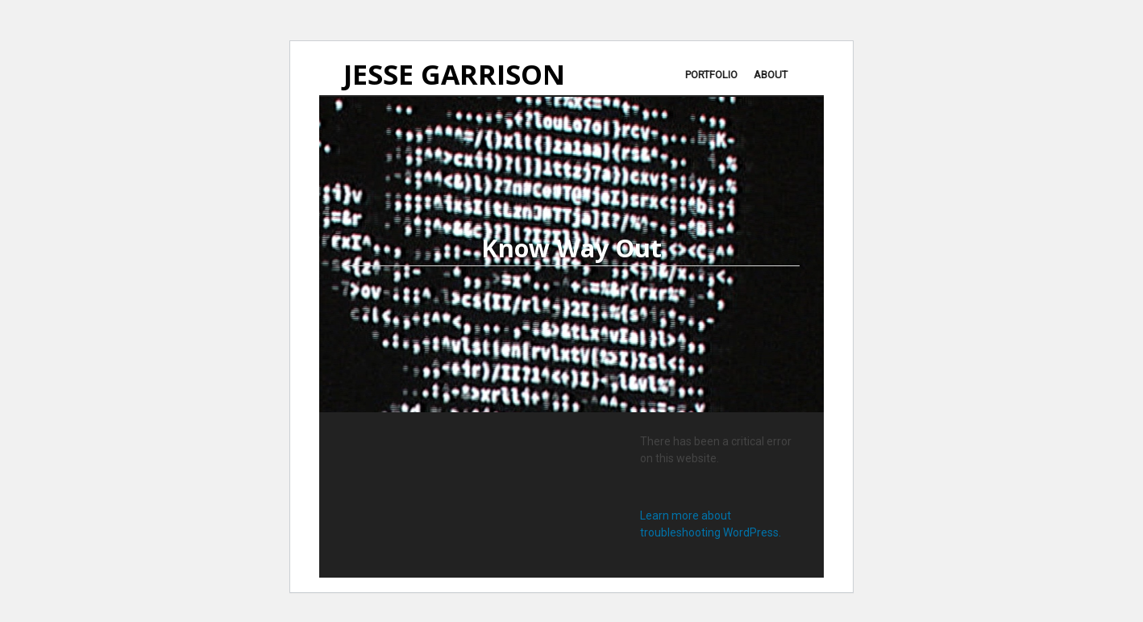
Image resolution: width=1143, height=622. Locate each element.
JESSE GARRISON (454, 75)
